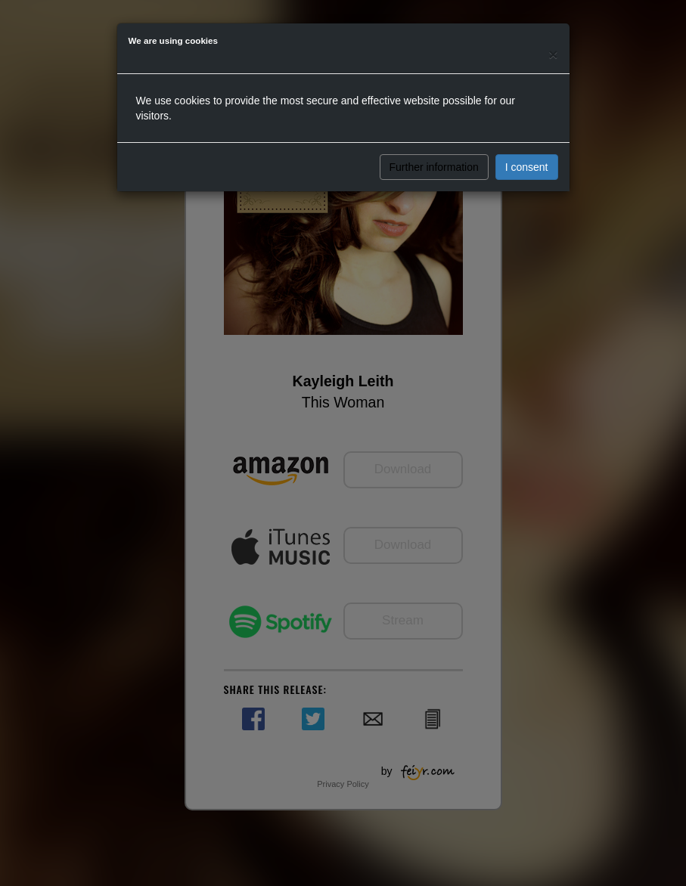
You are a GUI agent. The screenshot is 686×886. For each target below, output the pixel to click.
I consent (526, 167)
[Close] (552, 54)
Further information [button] (434, 167)
